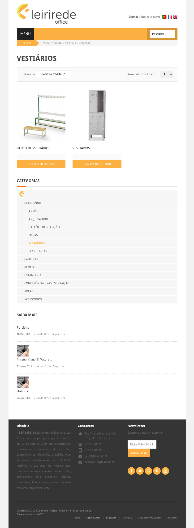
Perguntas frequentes (149, 518)
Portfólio (23, 328)
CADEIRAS (31, 259)
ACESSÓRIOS (33, 299)
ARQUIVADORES (39, 219)
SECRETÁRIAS (38, 251)
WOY (40, 514)
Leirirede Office (42, 334)
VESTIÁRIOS (81, 148)
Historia (22, 391)
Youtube (165, 471)
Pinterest (157, 471)
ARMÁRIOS (36, 211)
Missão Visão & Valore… (34, 359)
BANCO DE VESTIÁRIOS (33, 148)
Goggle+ (148, 471)
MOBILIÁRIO (32, 203)
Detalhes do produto (41, 164)
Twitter (140, 471)
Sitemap (133, 16)
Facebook (131, 471)
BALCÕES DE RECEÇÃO (44, 227)
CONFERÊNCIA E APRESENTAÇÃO (47, 283)
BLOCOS (29, 267)
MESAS (33, 235)
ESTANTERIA (32, 275)
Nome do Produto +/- (53, 74)
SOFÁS (29, 291)
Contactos (171, 518)
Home (46, 42)
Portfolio (127, 518)
